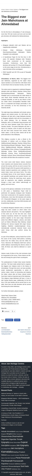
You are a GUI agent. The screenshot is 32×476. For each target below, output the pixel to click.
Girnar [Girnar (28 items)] (11, 442)
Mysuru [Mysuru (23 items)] (3, 458)
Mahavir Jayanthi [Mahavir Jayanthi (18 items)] (11, 455)
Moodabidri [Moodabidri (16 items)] (17, 455)
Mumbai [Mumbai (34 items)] (22, 455)
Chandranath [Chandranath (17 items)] (19, 434)
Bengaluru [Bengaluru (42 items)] (10, 434)
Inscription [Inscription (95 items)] (5, 445)
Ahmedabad (9, 319)
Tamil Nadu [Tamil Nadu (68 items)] (24, 466)
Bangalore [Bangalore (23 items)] (3, 434)
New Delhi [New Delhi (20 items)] (7, 458)
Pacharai (3, 420)
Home (2, 9)
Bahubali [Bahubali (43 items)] (26, 431)
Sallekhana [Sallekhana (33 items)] (17, 463)
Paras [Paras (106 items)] (18, 458)
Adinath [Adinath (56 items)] (4, 431)
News (7, 9)
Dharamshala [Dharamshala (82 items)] (6, 436)
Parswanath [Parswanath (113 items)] (18, 461)
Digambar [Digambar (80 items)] (5, 439)
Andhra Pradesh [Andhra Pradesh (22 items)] (19, 431)
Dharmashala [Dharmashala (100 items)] (17, 436)
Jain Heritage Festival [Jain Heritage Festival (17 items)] (5, 448)
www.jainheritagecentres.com (17, 472)
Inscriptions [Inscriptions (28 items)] (13, 445)
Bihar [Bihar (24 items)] (14, 434)
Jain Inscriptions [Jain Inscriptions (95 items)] (17, 448)
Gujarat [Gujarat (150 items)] (24, 442)
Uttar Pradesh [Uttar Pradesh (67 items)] (6, 469)
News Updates (14, 9)
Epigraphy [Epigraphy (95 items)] (5, 442)
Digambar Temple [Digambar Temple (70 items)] (15, 439)
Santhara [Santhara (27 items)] (23, 463)
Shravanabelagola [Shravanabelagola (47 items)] (14, 466)
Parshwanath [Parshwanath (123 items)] (7, 461)
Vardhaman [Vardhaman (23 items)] (14, 469)
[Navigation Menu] (29, 1)
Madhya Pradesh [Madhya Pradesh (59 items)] (19, 452)
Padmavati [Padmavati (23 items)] (12, 458)
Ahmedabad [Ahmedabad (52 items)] (11, 431)
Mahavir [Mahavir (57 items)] (4, 455)
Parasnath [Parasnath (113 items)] (25, 458)
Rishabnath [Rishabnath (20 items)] (11, 463)
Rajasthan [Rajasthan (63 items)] (5, 464)
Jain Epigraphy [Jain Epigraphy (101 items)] (22, 445)
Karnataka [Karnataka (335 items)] (7, 451)
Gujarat (17, 319)
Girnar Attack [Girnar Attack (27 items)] (17, 442)
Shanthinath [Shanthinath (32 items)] (4, 466)
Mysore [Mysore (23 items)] (26, 455)
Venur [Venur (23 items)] (19, 469)
